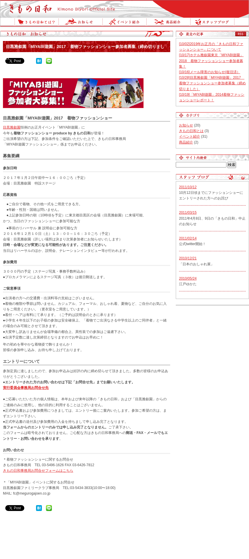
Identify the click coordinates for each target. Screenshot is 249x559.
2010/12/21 (188, 258)
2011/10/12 (188, 187)
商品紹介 (168, 23)
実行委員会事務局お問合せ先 (26, 388)
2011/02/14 (188, 238)
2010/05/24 (188, 278)
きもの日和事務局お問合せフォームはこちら (38, 471)
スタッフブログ (212, 23)
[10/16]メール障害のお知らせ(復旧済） (209, 72)
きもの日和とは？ (36, 23)
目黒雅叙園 (12, 127)
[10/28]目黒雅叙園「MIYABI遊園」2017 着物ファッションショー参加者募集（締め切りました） (212, 83)
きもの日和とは (191, 131)
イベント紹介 (124, 23)
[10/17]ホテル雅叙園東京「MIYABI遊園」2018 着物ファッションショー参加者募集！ (211, 60)
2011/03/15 (188, 213)
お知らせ (80, 23)
